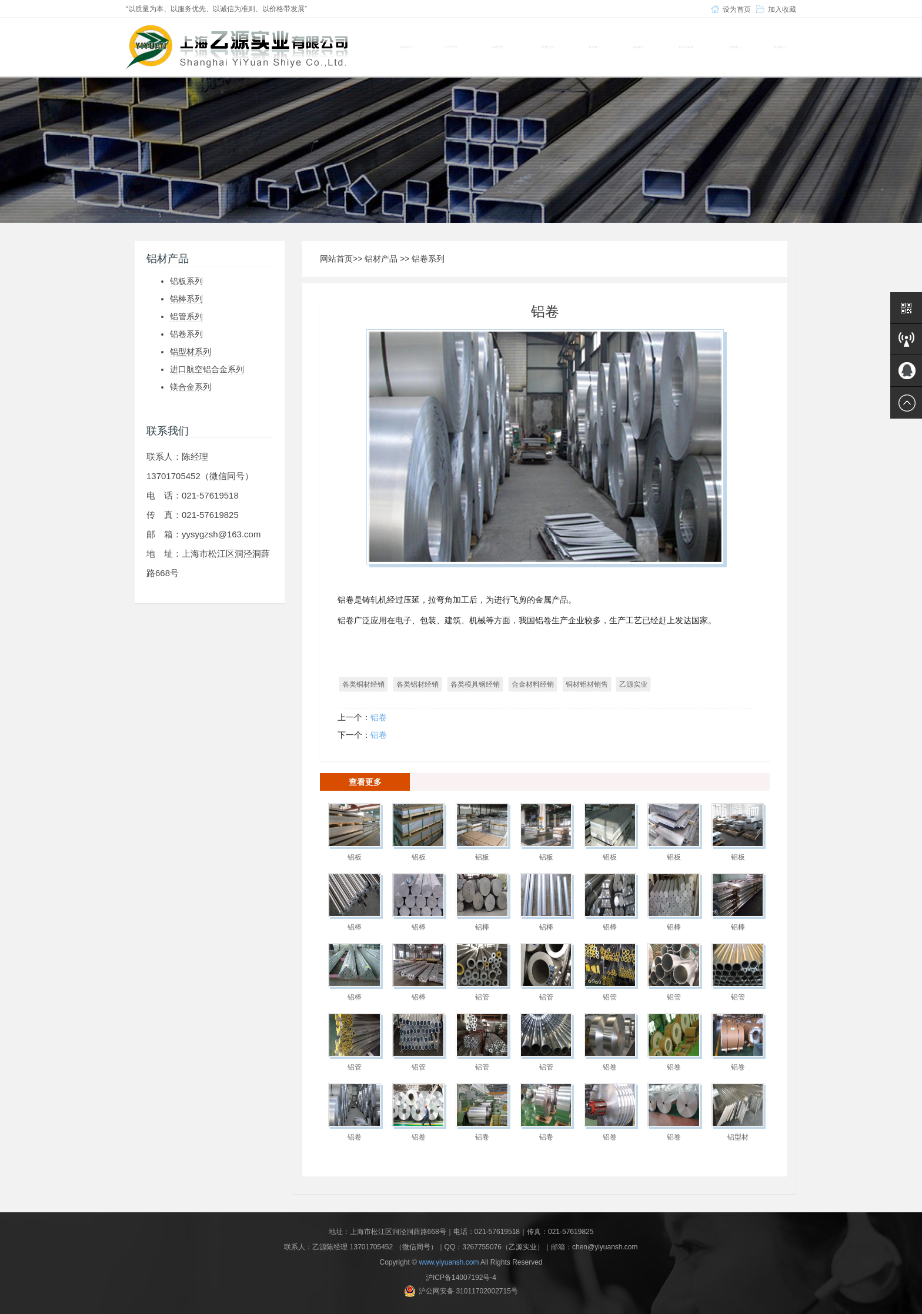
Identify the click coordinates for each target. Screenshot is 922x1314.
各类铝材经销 (417, 684)
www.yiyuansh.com (449, 1262)
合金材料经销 (533, 684)
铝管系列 (186, 316)
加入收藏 (782, 9)
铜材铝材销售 (587, 684)
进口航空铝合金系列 (207, 369)
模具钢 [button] (594, 47)
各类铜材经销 (363, 684)
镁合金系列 (190, 387)
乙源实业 (633, 684)
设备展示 (637, 47)
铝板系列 (186, 281)
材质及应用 (686, 47)
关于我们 (451, 47)
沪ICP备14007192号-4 (461, 1277)
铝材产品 (381, 258)
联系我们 (779, 47)
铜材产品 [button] (498, 47)
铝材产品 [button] (548, 47)
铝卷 (378, 717)
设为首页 (737, 9)
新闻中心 (735, 47)
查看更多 (365, 782)
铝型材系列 (190, 351)
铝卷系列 (186, 334)
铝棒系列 (186, 298)
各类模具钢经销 (475, 684)
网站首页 (406, 47)
